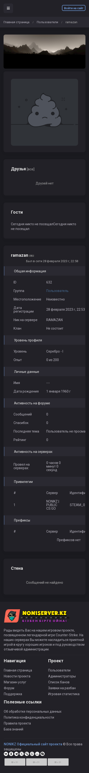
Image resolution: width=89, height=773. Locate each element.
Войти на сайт (73, 8)
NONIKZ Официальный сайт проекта (33, 744)
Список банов (59, 682)
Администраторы (62, 676)
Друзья (22, 168)
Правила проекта (17, 723)
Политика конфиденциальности (29, 717)
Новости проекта (17, 676)
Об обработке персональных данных (32, 711)
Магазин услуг (15, 682)
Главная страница (16, 22)
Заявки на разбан (62, 688)
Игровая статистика (64, 694)
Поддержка (13, 694)
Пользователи (47, 22)
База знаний (13, 729)
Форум (9, 688)
